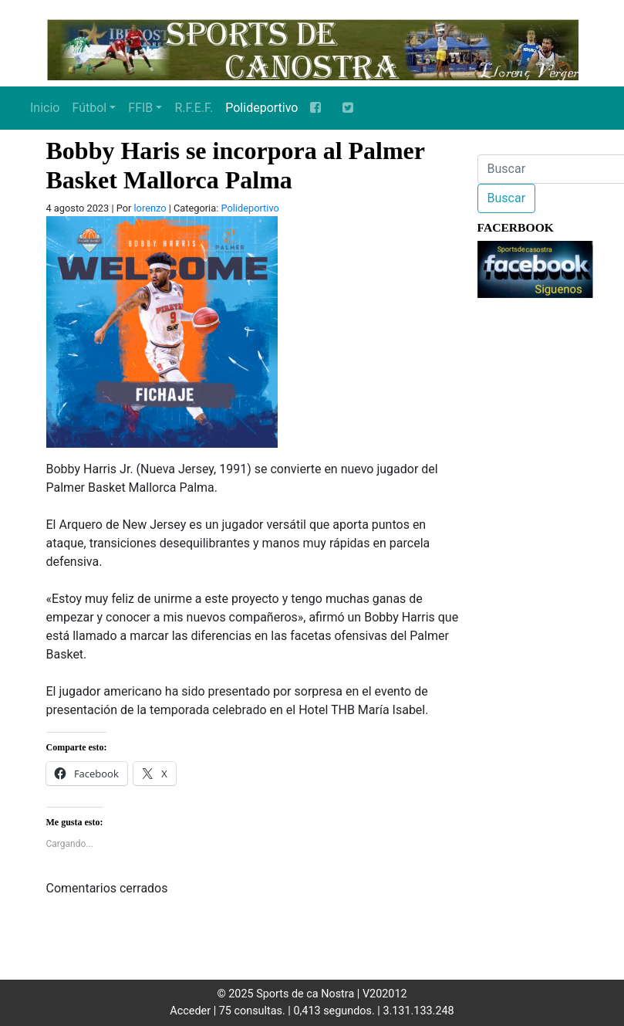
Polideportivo (261, 107)
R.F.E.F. (193, 107)
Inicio (44, 107)
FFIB (140, 107)
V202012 (385, 994)
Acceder (190, 1011)
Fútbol (89, 107)
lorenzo (150, 208)
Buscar (506, 198)
